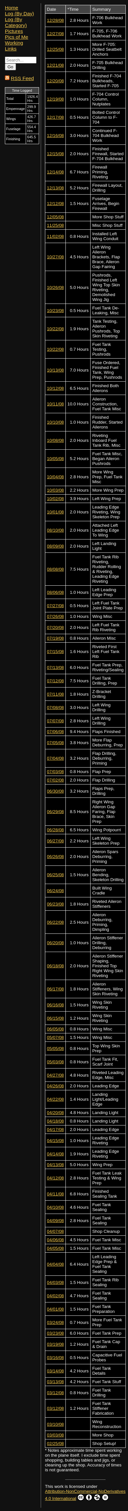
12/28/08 (55, 20)
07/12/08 (55, 680)
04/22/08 (55, 1099)
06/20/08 (55, 942)
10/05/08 (55, 458)
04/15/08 (55, 1140)
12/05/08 (55, 216)
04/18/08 (55, 1121)
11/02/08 (55, 236)
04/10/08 (55, 1207)
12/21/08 (55, 65)
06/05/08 (55, 1029)
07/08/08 (55, 707)
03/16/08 (55, 1357)
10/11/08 (55, 404)
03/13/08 (55, 1381)
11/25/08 (55, 225)
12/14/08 (55, 172)
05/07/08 (55, 1037)
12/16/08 (55, 135)
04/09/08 (55, 1220)
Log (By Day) (19, 13)
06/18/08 (55, 965)
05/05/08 (55, 1048)
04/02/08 (55, 1295)
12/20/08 (55, 80)
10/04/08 (55, 476)
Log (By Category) (16, 22)
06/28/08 (55, 829)
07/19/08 (55, 638)
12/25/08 (55, 49)
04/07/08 (55, 1231)
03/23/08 (55, 1333)
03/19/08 (55, 1344)
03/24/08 (55, 1322)
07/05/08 (55, 742)
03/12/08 (55, 1392)
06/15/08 (55, 1018)
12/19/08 (55, 99)
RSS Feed (22, 78)
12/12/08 (55, 203)
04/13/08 (55, 1164)
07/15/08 (55, 651)
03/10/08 (55, 1424)
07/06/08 (55, 731)
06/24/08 (55, 890)
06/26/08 (55, 856)
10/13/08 (55, 370)
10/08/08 (55, 440)
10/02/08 (55, 498)
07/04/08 (55, 758)
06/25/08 (55, 874)
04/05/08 (55, 1248)
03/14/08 (55, 1370)
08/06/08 (55, 592)
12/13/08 (55, 187)
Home (11, 7)
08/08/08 (55, 569)
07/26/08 (55, 616)
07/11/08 (55, 694)
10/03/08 (55, 490)
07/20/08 (55, 627)
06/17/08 (55, 989)
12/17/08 (55, 117)
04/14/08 (55, 1153)
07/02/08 (55, 780)
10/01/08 (55, 512)
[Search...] (20, 60)
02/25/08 (55, 1443)
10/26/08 (55, 287)
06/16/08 (55, 1004)
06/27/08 (55, 840)
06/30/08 (55, 791)
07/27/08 (55, 605)
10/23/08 (55, 310)
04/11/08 (55, 1193)
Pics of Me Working (16, 40)
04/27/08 (55, 1075)
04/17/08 (55, 1129)
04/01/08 (55, 1309)
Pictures (14, 31)
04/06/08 (55, 1239)
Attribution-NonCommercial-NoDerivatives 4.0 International (85, 1495)
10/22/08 (55, 328)
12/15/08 (55, 153)
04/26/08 (55, 1085)
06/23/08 (55, 904)
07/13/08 (55, 667)
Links (11, 48)
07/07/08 (55, 720)
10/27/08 (55, 256)
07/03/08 (55, 771)
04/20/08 (55, 1112)
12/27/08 (55, 33)
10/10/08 (55, 422)
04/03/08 (55, 1282)
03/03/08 (55, 1435)
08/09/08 (55, 546)
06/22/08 (55, 922)
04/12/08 (55, 1178)
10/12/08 (55, 388)
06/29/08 (55, 811)
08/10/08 (55, 530)
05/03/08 (55, 1061)
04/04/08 (55, 1264)
